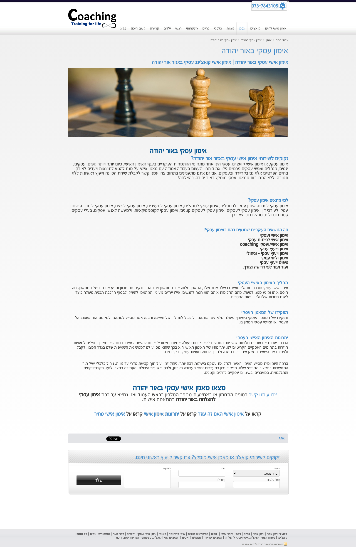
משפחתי (192, 28)
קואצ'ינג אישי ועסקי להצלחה (242, 538)
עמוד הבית (282, 40)
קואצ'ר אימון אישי (277, 534)
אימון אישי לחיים (276, 28)
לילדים (131, 534)
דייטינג (186, 538)
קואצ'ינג (255, 28)
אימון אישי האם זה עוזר (221, 414)
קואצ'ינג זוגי (170, 538)
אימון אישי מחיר (109, 414)
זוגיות (230, 28)
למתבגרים (104, 534)
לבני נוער (118, 534)
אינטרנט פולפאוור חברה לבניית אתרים (264, 544)
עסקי (242, 28)
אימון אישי (258, 534)
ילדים (167, 28)
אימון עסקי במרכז (251, 40)
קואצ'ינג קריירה (213, 538)
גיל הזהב (82, 534)
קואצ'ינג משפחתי (151, 538)
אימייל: (221, 480)
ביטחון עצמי (267, 538)
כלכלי (218, 28)
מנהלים (196, 538)
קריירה (154, 28)
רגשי (178, 28)
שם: (223, 469)
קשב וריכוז (138, 28)
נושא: (277, 469)
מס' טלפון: (273, 480)
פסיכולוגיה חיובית (198, 534)
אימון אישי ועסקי (146, 534)
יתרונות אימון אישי (161, 414)
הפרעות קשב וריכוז (127, 538)
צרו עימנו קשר (263, 395)
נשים (93, 534)
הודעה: (167, 469)
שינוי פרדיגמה (177, 534)
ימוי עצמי (225, 534)
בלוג (123, 28)
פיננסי (162, 534)
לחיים (206, 28)
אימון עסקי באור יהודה (223, 40)
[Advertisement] (36, 117)
